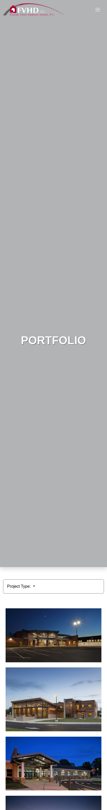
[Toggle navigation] (97, 10)
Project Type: (19, 586)
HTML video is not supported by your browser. (53, 283)
